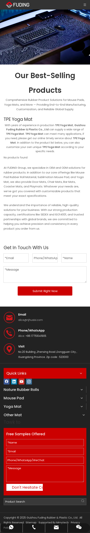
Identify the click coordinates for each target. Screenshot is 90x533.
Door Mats (39, 182)
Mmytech (62, 522)
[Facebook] (6, 381)
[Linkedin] (14, 381)
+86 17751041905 (36, 336)
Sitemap (31, 522)
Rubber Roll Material (23, 177)
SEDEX (44, 214)
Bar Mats (69, 182)
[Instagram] (29, 381)
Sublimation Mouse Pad (53, 177)
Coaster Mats (13, 186)
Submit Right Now (45, 291)
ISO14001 (60, 214)
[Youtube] (21, 381)
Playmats (36, 186)
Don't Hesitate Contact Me (27, 487)
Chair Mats (54, 182)
